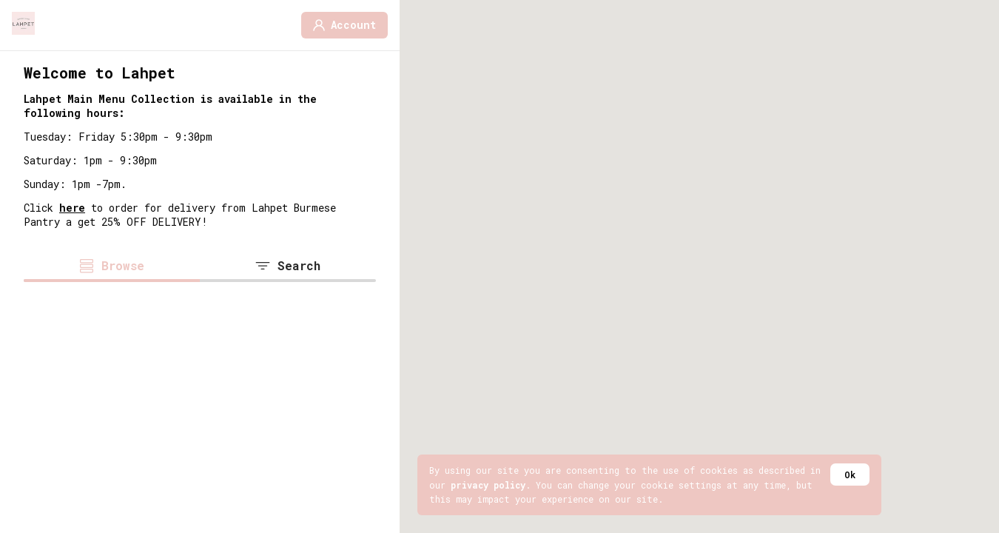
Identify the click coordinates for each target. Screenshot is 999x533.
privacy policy (488, 485)
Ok (849, 474)
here (72, 208)
